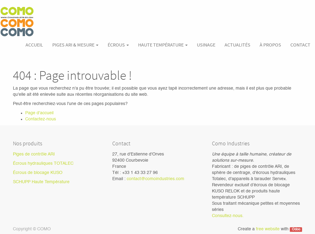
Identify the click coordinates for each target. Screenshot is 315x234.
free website (268, 229)
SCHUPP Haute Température (41, 182)
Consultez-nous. (228, 216)
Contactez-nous (40, 119)
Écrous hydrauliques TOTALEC (43, 163)
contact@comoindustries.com (155, 179)
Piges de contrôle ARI (34, 154)
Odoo (296, 229)
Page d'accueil (39, 113)
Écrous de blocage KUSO (37, 173)
